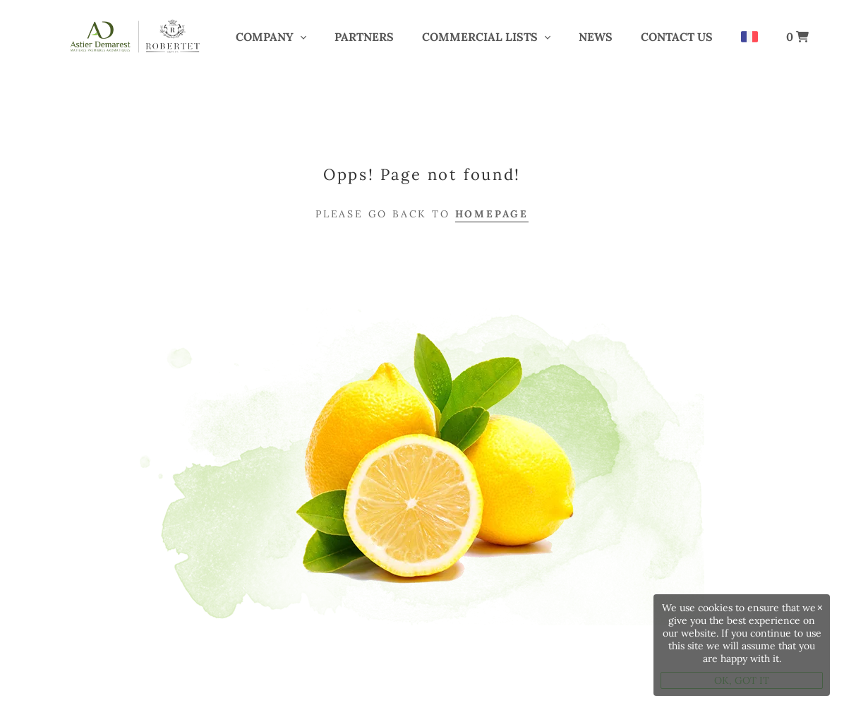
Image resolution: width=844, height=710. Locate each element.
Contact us (677, 37)
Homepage (492, 213)
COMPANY (265, 37)
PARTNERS (364, 37)
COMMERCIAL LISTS (480, 37)
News (596, 37)
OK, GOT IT (741, 680)
